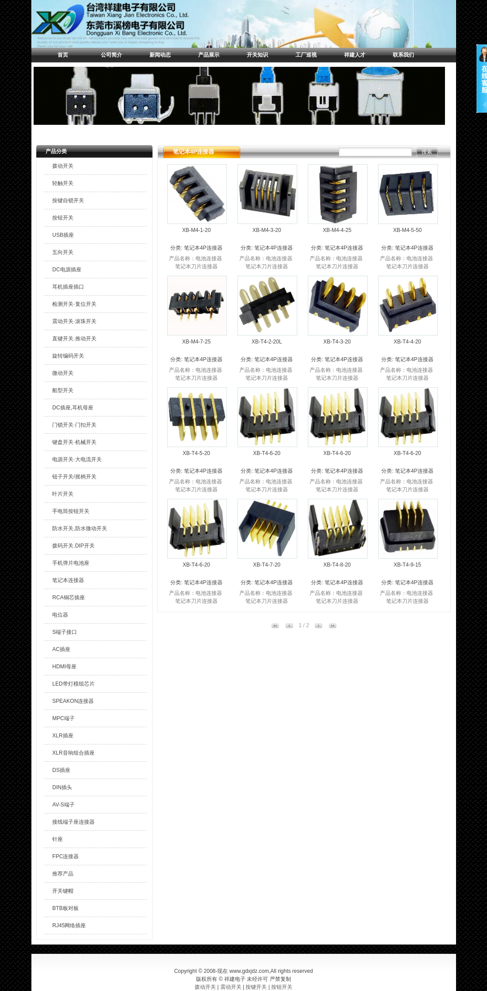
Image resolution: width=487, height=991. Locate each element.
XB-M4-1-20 (196, 230)
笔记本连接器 (68, 580)
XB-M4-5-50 (407, 230)
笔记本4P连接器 (203, 248)
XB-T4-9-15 (407, 565)
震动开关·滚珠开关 (74, 321)
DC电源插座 (66, 269)
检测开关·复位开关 (74, 304)
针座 (57, 839)
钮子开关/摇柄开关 (74, 477)
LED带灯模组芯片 (73, 684)
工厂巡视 (306, 55)
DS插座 (61, 770)
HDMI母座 (64, 666)
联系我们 (403, 55)
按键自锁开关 (68, 200)
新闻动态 (160, 55)
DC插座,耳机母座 (72, 408)
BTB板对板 (65, 908)
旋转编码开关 (68, 356)
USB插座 (63, 235)
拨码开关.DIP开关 (73, 546)
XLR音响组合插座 (73, 753)
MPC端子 (63, 718)
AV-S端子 (63, 805)
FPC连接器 (65, 856)
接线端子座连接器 (73, 822)
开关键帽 (62, 891)
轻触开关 (62, 183)
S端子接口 (64, 632)
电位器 (60, 615)
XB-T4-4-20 (407, 342)
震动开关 (231, 987)
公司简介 (111, 55)
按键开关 (256, 987)
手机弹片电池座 (70, 563)
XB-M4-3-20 (267, 230)
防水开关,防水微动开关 (79, 528)
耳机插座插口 (68, 287)
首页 (63, 55)
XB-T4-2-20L (267, 342)
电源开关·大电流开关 (76, 459)
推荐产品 (62, 874)
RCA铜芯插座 (68, 597)
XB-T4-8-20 (337, 565)
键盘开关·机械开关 (74, 442)
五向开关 (62, 252)
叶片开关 (62, 494)
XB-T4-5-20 (196, 453)
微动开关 (62, 373)
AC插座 (61, 649)
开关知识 (257, 55)
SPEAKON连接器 (73, 701)
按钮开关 (62, 218)
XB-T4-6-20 (266, 453)
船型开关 (62, 390)
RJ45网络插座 (69, 925)
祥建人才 (354, 55)
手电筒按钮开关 (70, 511)
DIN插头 (62, 787)
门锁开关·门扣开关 (74, 425)
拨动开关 (62, 166)
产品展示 (208, 55)
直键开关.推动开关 (74, 338)
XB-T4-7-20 (266, 565)
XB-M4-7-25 (196, 342)
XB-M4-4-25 (337, 230)
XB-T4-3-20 (337, 342)
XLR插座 (62, 736)
